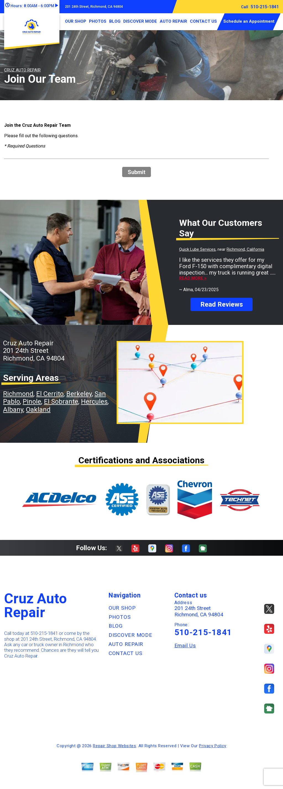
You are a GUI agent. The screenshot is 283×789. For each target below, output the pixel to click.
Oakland (38, 409)
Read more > (192, 278)
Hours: (31, 6)
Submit (136, 172)
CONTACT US (203, 21)
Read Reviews (221, 304)
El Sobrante (61, 401)
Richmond (18, 394)
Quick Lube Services (197, 249)
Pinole (32, 401)
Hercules (94, 401)
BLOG (114, 21)
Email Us (185, 645)
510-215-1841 (265, 6)
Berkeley (79, 394)
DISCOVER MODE (140, 21)
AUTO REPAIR (173, 21)
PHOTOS (97, 21)
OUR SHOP (75, 21)
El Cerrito (50, 394)
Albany (13, 409)
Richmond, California (245, 249)
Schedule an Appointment (248, 21)
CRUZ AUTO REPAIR (22, 70)
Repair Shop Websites (114, 745)
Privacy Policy (212, 745)
